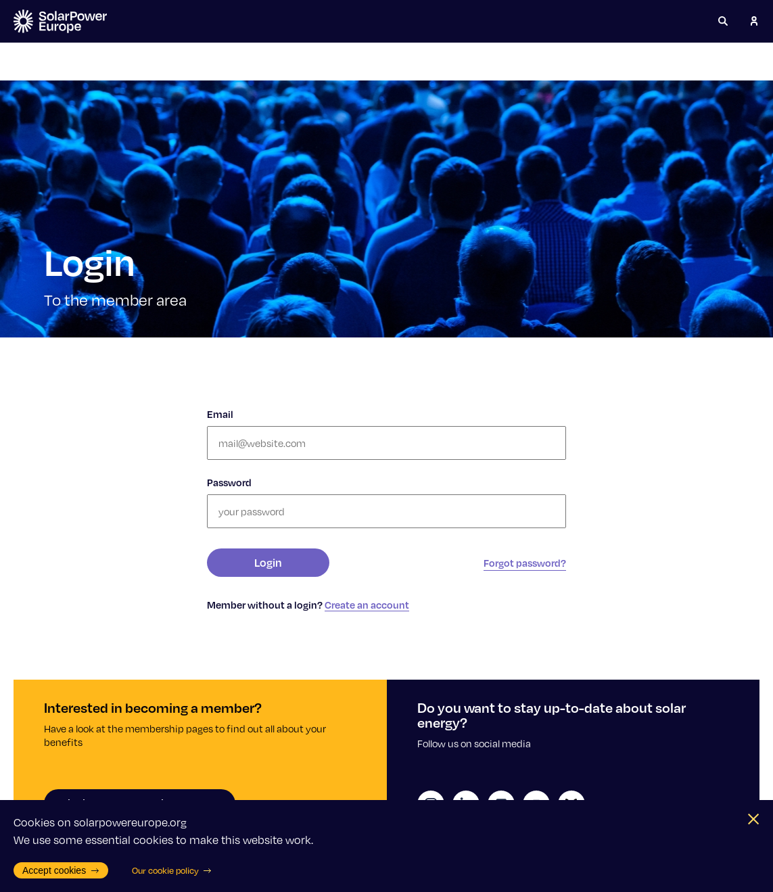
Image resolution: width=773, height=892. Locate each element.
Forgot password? (525, 563)
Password (229, 482)
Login (268, 562)
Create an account (367, 604)
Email (220, 414)
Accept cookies (60, 870)
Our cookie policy (172, 870)
